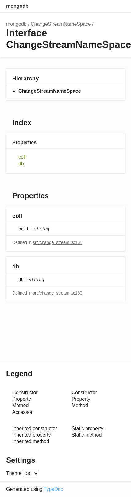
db (21, 163)
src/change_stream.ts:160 (57, 293)
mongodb (17, 6)
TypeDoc (53, 489)
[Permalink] (28, 216)
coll (22, 157)
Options (106, 6)
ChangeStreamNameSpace (61, 24)
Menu (119, 6)
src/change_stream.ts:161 (57, 242)
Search (94, 6)
